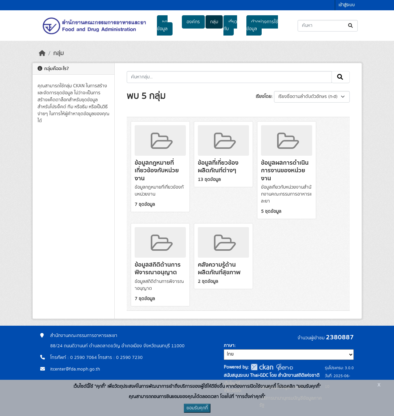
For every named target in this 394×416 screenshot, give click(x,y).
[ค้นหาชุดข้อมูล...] (327, 26)
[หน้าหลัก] (42, 53)
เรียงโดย (263, 96)
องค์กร (193, 22)
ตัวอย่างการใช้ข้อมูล (262, 25)
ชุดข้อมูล (162, 25)
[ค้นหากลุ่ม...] (229, 77)
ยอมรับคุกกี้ (197, 408)
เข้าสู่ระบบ (346, 5)
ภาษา (229, 345)
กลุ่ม (214, 22)
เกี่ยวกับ (230, 25)
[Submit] (351, 26)
